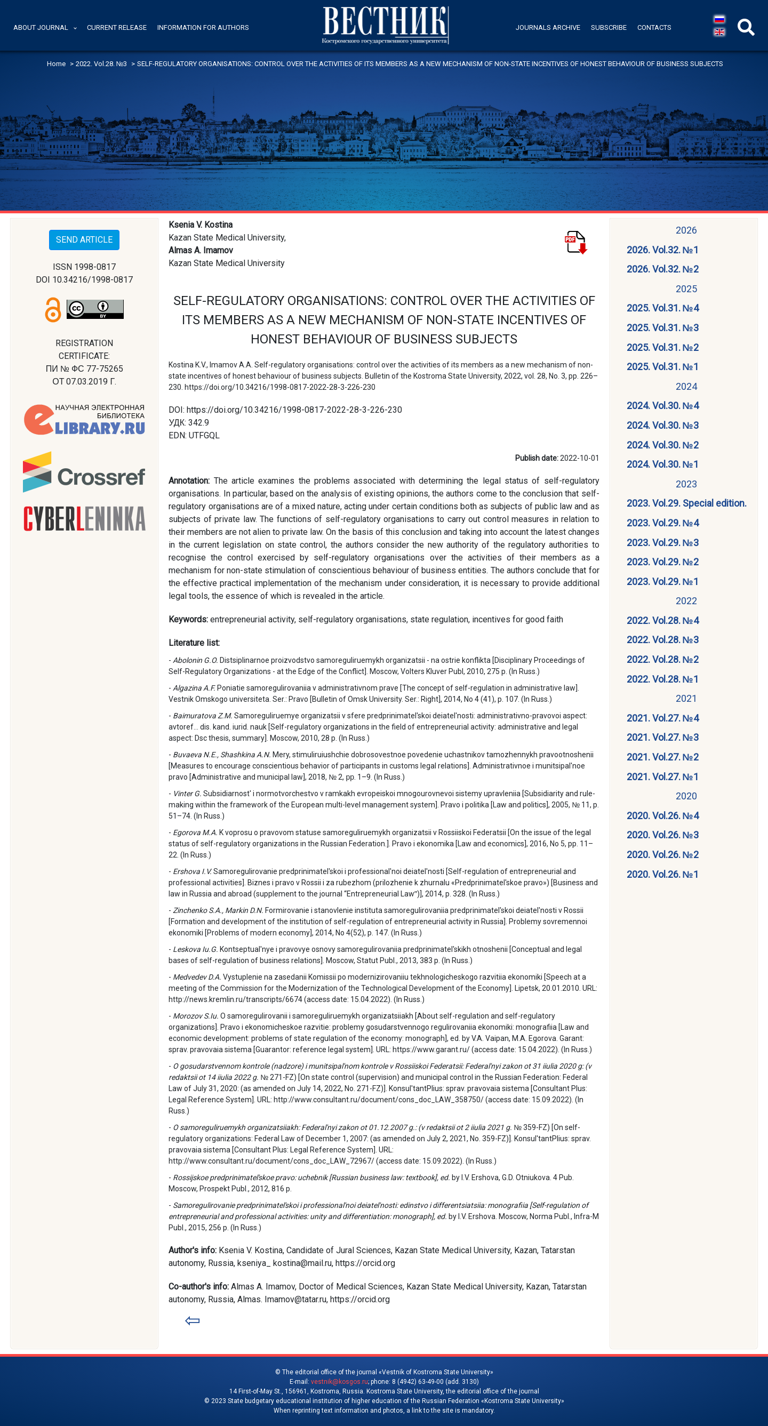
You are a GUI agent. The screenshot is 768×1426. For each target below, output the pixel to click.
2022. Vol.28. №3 (663, 639)
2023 (686, 484)
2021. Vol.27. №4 (663, 718)
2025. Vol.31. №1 (663, 366)
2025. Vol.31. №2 (663, 347)
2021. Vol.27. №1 (663, 776)
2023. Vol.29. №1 (663, 581)
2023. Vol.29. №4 (663, 522)
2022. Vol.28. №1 (663, 679)
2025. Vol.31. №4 (663, 308)
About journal (40, 27)
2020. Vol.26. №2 (663, 854)
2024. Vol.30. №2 (663, 445)
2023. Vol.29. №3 (663, 542)
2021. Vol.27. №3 (663, 737)
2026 (686, 230)
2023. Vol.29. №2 (663, 561)
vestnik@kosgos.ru (339, 1381)
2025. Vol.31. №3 (663, 327)
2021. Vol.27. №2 (663, 757)
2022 (686, 600)
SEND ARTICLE (84, 240)
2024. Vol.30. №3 (663, 425)
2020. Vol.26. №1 (663, 874)
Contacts (654, 27)
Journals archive (548, 27)
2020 (686, 796)
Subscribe (609, 27)
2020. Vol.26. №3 (663, 834)
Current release (117, 27)
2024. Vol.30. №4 (663, 405)
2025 (686, 288)
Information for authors (203, 27)
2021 (686, 698)
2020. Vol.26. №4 (663, 815)
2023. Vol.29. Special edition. (687, 503)
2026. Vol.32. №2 (663, 269)
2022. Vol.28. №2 (663, 659)
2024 (686, 386)
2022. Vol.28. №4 (663, 620)
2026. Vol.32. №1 (663, 249)
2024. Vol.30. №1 (663, 464)
